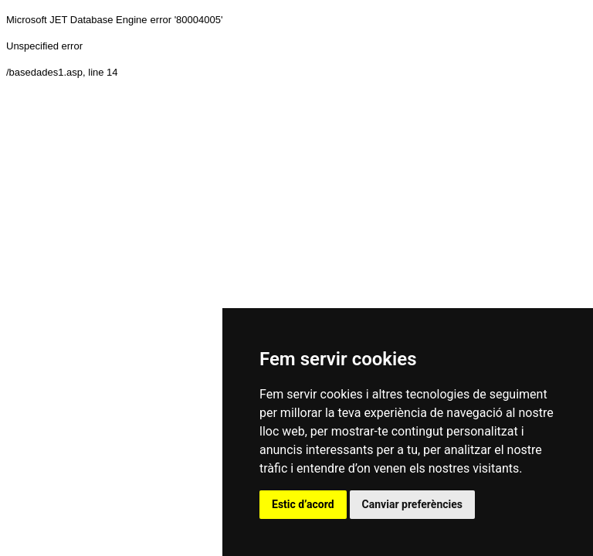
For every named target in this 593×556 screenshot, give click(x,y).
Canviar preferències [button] (412, 504)
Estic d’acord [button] (303, 504)
